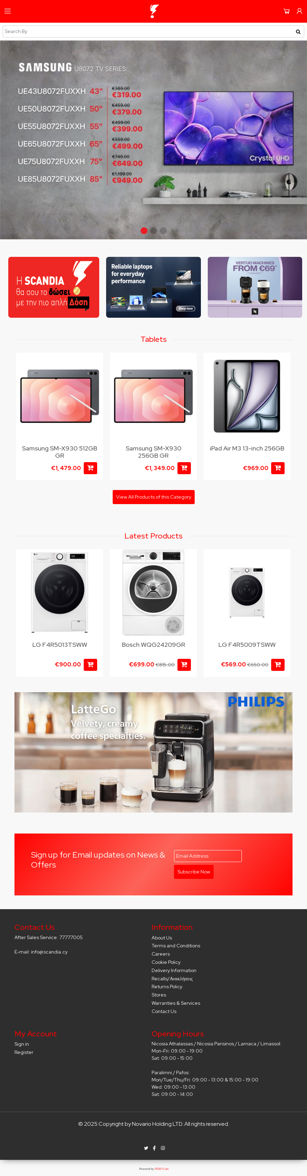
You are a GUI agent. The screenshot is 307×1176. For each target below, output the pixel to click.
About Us (162, 938)
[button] (144, 230)
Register (23, 1052)
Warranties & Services (176, 1003)
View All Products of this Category (153, 497)
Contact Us (164, 1011)
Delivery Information (174, 970)
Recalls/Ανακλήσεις (172, 979)
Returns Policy (167, 986)
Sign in (21, 1044)
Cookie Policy (166, 962)
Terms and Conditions (176, 946)
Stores (159, 995)
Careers (161, 954)
